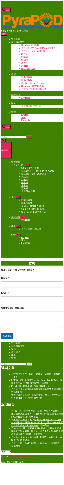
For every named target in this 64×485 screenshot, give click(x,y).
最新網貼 (15, 95)
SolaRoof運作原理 (30, 45)
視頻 (13, 74)
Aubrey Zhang (20, 419)
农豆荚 (24, 54)
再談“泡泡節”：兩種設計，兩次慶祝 (42, 443)
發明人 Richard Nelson (32, 83)
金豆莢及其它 (18, 42)
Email (5, 293)
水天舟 (24, 63)
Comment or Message (12, 308)
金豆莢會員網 (28, 68)
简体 (23, 117)
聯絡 (13, 103)
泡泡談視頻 (26, 77)
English (25, 115)
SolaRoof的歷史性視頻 (32, 86)
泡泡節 (24, 57)
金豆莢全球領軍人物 (31, 106)
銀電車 (24, 60)
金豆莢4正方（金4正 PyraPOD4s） (38, 48)
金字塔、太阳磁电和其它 (33, 89)
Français (25, 120)
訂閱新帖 (25, 97)
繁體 (13, 112)
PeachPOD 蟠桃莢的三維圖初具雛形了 (30, 386)
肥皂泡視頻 (26, 80)
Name (5, 278)
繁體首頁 (15, 39)
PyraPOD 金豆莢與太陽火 (22, 456)
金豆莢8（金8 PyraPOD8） (34, 51)
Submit (7, 336)
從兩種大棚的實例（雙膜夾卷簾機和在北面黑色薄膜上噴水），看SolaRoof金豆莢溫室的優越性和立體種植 (37, 414)
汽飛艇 (24, 65)
